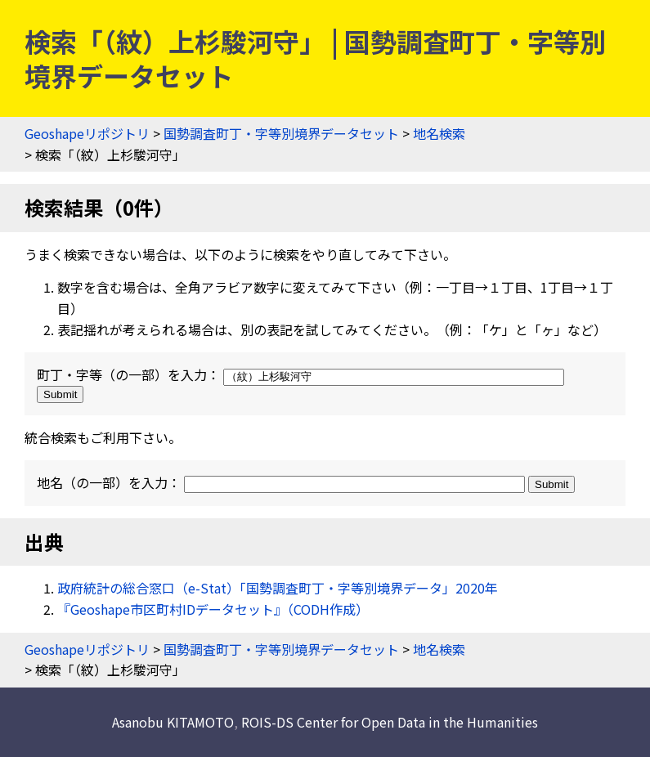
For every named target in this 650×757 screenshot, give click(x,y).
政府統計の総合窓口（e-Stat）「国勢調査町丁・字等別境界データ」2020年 (277, 588)
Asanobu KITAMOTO (173, 722)
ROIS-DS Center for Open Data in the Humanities (389, 722)
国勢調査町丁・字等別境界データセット (281, 133)
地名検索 (439, 133)
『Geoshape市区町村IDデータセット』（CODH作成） (213, 609)
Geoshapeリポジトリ (87, 133)
